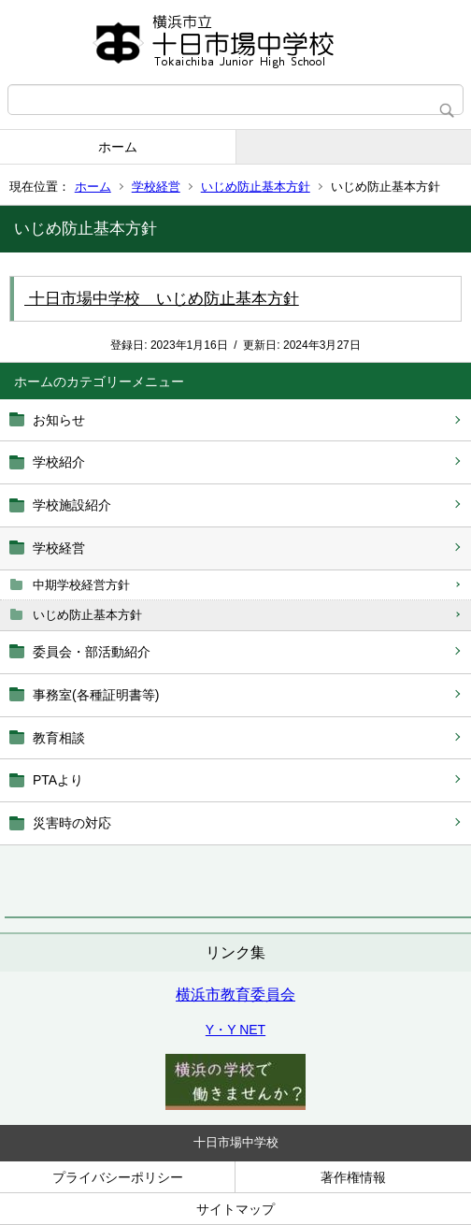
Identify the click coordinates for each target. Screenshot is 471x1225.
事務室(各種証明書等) (96, 694)
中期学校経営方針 (81, 585)
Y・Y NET (235, 1029)
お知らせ (59, 419)
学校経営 (156, 187)
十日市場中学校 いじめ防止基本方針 (161, 299)
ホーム (117, 146)
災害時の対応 (72, 822)
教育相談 (59, 737)
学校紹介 (59, 461)
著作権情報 (353, 1177)
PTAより (58, 779)
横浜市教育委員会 (235, 994)
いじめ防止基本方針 (255, 187)
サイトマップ (235, 1209)
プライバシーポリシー (117, 1177)
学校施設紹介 (72, 504)
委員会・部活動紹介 (91, 651)
